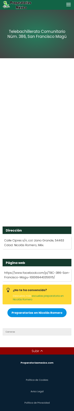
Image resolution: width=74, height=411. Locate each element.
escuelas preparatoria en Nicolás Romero (38, 297)
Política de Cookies (37, 380)
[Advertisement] (37, 100)
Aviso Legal (37, 391)
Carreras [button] (10, 331)
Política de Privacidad (37, 402)
